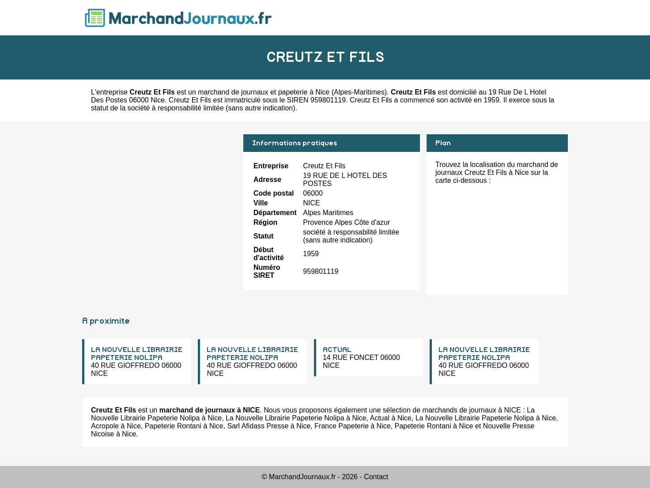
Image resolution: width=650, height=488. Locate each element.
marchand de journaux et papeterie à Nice (263, 92)
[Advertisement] (159, 196)
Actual (379, 418)
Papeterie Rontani (173, 426)
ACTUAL (337, 349)
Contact (376, 476)
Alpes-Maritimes (359, 92)
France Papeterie (341, 426)
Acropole (105, 426)
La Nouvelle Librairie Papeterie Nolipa (285, 418)
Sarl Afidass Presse (258, 426)
